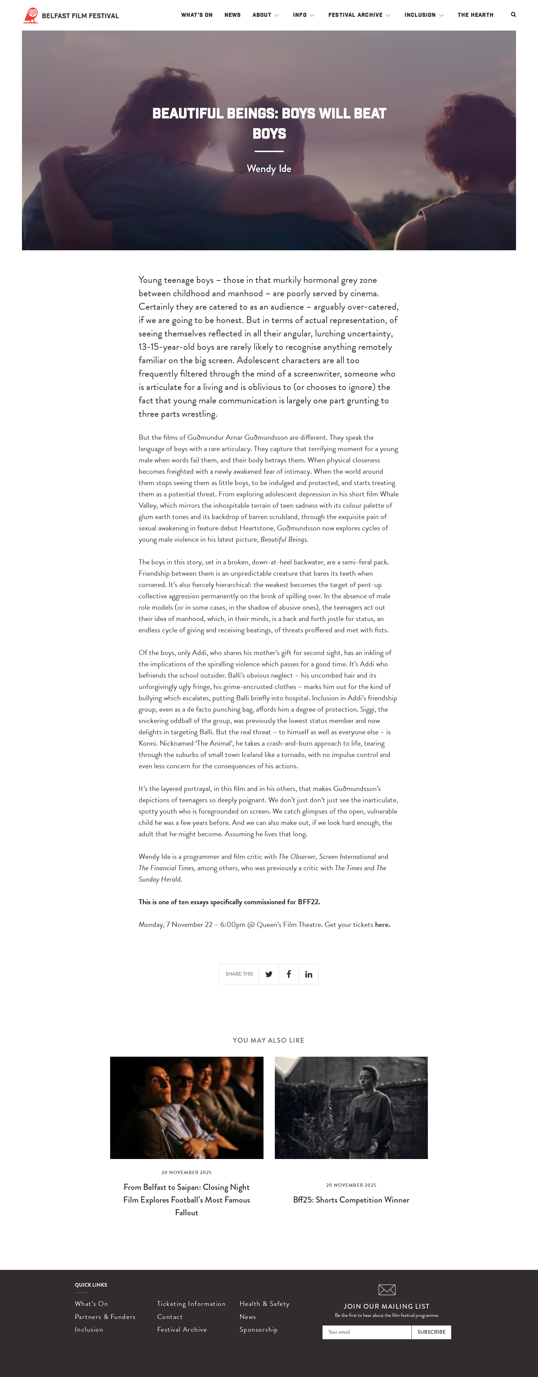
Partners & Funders (105, 1316)
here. (382, 924)
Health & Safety (264, 1303)
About (262, 15)
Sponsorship (258, 1329)
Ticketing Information (191, 1303)
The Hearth (476, 15)
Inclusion (420, 15)
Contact (170, 1316)
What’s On (197, 15)
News (232, 15)
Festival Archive (355, 15)
